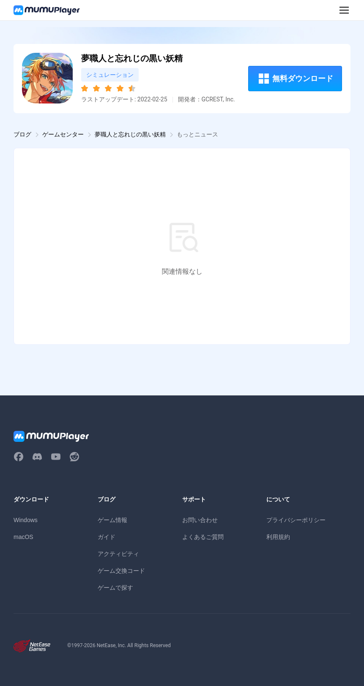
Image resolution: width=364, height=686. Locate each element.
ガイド (106, 537)
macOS (23, 537)
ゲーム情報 (112, 520)
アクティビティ (118, 553)
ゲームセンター (63, 134)
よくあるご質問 (203, 537)
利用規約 (278, 537)
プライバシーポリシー (296, 520)
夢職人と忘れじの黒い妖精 (130, 134)
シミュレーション (110, 74)
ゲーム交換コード (121, 570)
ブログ (22, 134)
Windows (26, 520)
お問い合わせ (200, 520)
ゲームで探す (115, 587)
